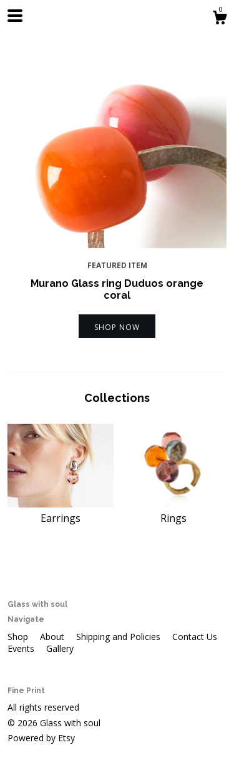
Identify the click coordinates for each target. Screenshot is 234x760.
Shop (19, 636)
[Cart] (220, 19)
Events (22, 648)
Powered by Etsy (41, 738)
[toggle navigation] (14, 15)
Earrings (60, 510)
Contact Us (194, 636)
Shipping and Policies (119, 636)
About (53, 636)
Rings (174, 510)
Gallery (60, 648)
